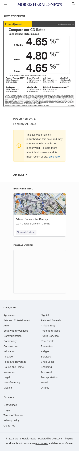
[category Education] (9, 351)
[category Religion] (45, 351)
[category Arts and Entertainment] (16, 320)
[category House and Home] (13, 366)
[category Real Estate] (47, 341)
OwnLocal (57, 438)
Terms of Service (13, 415)
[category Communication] (12, 335)
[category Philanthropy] (48, 325)
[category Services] (46, 356)
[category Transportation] (49, 377)
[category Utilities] (45, 387)
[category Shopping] (46, 366)
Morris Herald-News (26, 438)
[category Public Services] (50, 335)
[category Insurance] (9, 372)
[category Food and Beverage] (14, 361)
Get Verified (10, 404)
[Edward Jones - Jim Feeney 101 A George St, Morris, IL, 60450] (40, 210)
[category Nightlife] (45, 315)
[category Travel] (44, 382)
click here (54, 156)
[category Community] (10, 341)
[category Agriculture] (9, 315)
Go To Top (9, 425)
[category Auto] (6, 325)
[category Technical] (46, 372)
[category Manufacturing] (11, 382)
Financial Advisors (26, 232)
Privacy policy (11, 420)
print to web (41, 443)
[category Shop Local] (47, 361)
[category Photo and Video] (50, 330)
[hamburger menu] (5, 4)
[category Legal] (6, 377)
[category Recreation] (47, 346)
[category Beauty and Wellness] (15, 330)
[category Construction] (10, 346)
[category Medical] (8, 387)
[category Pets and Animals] (51, 320)
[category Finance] (8, 356)
